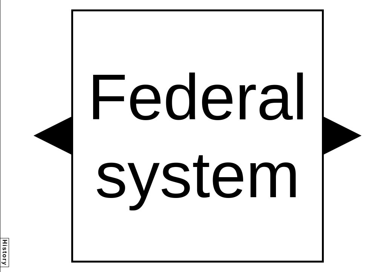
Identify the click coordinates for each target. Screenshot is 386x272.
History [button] (5, 253)
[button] (52, 136)
